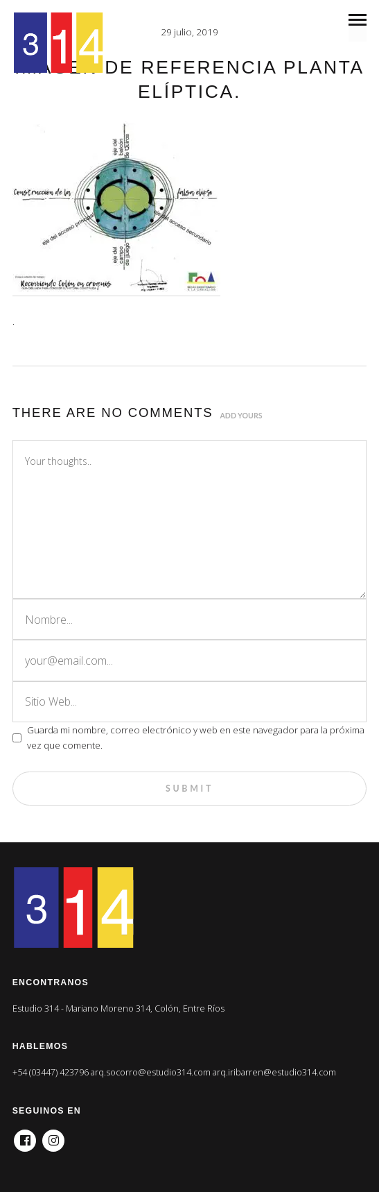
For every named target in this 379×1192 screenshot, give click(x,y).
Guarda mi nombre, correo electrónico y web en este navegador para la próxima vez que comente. (195, 737)
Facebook (25, 1136)
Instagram (53, 1136)
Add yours (241, 415)
